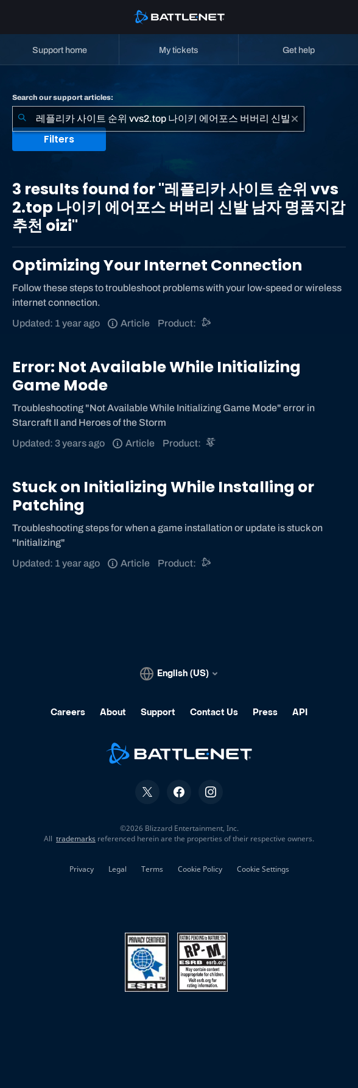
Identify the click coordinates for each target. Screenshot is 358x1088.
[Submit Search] (22, 119)
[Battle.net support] (207, 323)
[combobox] (158, 119)
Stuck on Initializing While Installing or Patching (163, 496)
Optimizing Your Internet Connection (157, 265)
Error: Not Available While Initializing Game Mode (156, 376)
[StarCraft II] (211, 443)
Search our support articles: (62, 97)
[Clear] (294, 119)
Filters (59, 139)
